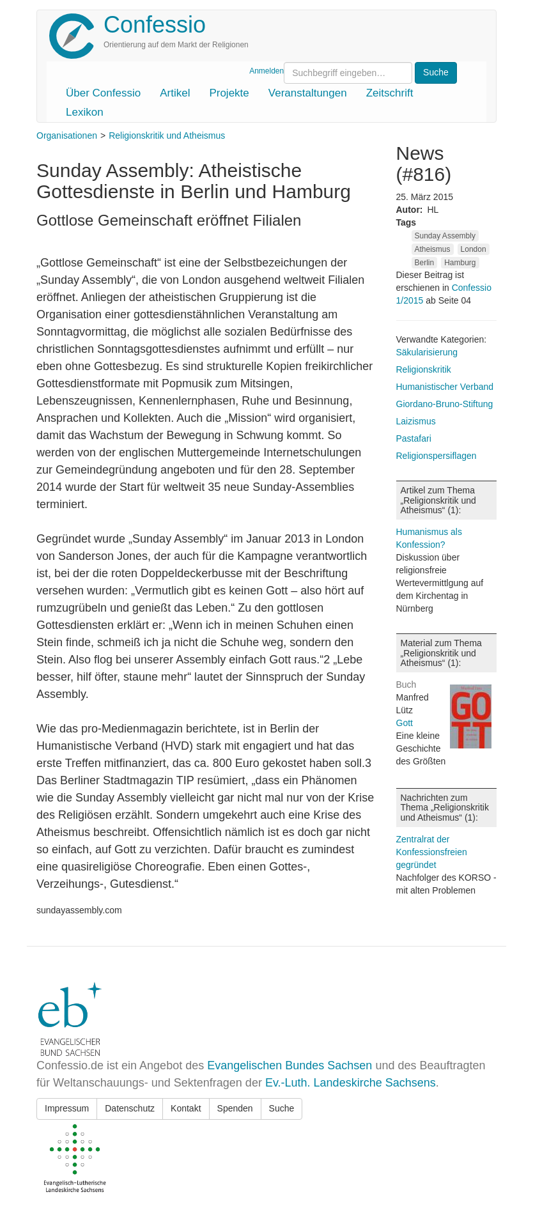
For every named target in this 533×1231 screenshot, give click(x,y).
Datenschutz (130, 1108)
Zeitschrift (389, 93)
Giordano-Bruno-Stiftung (444, 404)
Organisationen (66, 135)
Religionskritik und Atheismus (167, 135)
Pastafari (413, 438)
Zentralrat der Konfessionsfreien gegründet (431, 852)
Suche (282, 1108)
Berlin (425, 262)
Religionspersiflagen (436, 456)
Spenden (235, 1108)
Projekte (229, 93)
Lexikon (85, 112)
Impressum (67, 1108)
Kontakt (186, 1108)
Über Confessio (103, 93)
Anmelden (266, 70)
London (473, 249)
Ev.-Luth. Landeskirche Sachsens (350, 1082)
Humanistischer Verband (445, 387)
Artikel (175, 93)
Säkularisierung (427, 352)
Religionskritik (423, 369)
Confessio (155, 25)
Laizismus (416, 421)
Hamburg (459, 262)
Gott (404, 723)
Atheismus (433, 249)
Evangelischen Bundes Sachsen (289, 1065)
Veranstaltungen (307, 93)
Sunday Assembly (445, 235)
